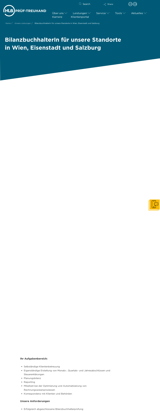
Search (86, 4)
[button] (114, 6)
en (130, 4)
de (135, 4)
